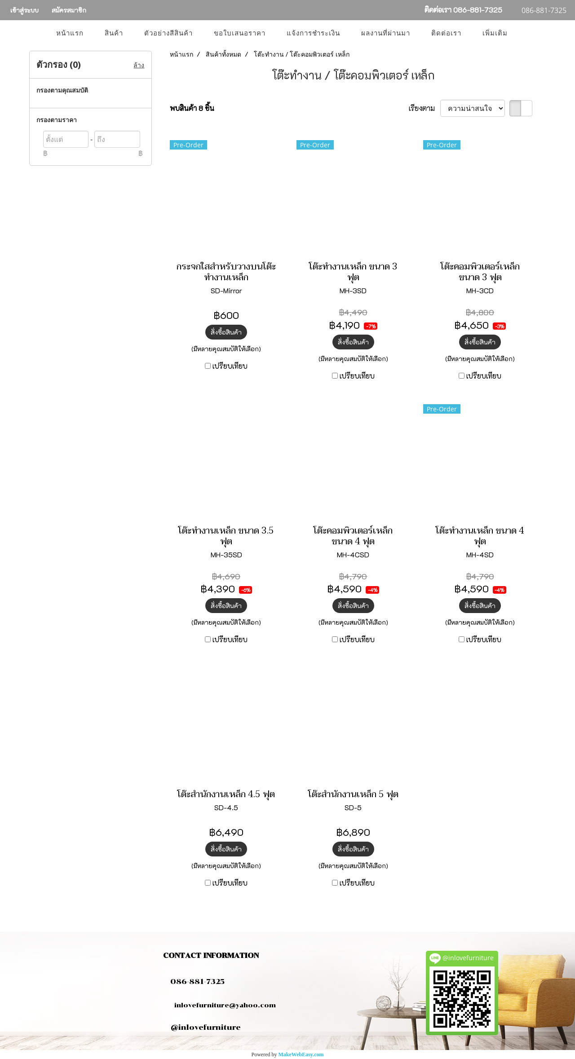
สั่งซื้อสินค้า (226, 332)
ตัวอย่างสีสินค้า (168, 33)
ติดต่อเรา (446, 33)
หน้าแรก (70, 33)
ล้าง (138, 65)
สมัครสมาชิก (69, 10)
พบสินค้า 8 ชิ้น (192, 108)
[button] (526, 33)
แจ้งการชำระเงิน (313, 33)
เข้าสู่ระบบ (24, 10)
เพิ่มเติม (495, 33)
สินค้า (114, 33)
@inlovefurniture (206, 1027)
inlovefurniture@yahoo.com (220, 1005)
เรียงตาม (424, 108)
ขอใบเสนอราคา (239, 33)
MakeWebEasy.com (301, 1054)
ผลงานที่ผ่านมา (385, 33)
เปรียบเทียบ (230, 366)
